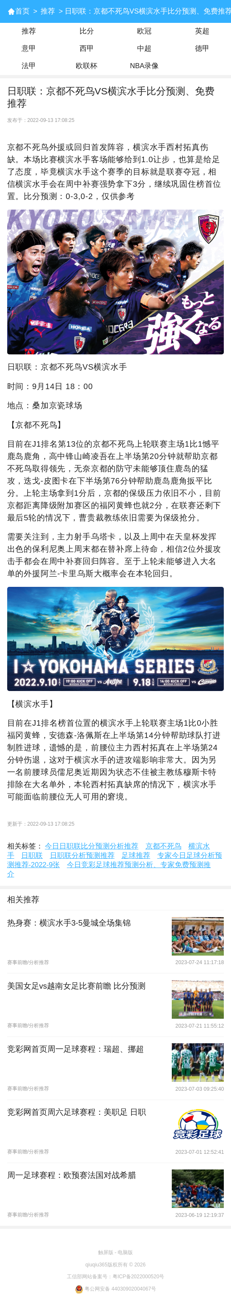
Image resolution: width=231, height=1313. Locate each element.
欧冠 (144, 31)
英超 (202, 31)
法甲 (29, 66)
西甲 (87, 48)
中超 (144, 48)
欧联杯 (86, 66)
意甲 (29, 48)
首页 (22, 11)
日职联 (32, 855)
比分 (87, 31)
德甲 (202, 48)
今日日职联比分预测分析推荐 (91, 846)
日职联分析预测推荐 (82, 855)
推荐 (48, 11)
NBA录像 (144, 66)
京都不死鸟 (164, 846)
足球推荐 (135, 855)
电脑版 (125, 1252)
